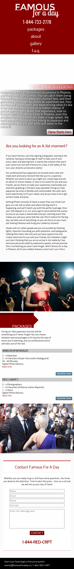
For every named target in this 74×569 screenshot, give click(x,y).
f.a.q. (36, 50)
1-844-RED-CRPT (37, 542)
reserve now (64, 374)
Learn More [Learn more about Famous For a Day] (59, 249)
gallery (36, 43)
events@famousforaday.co (17, 565)
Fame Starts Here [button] (59, 132)
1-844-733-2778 (37, 21)
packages (35, 29)
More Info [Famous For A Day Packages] (7, 366)
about (36, 36)
